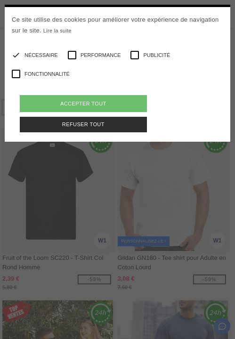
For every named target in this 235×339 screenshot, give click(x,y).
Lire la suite (57, 30)
